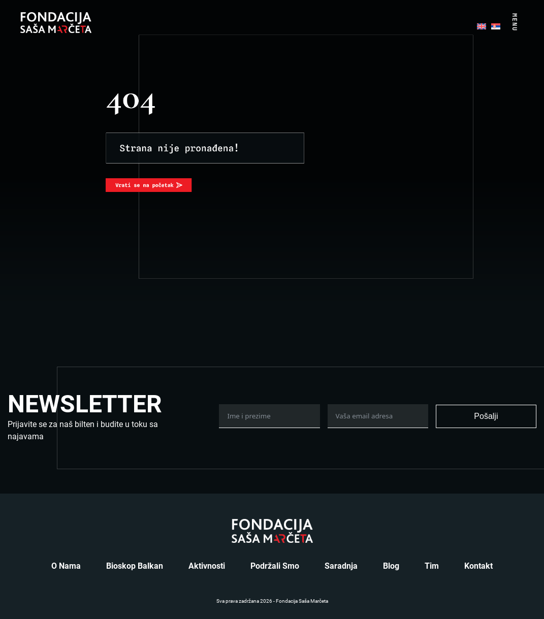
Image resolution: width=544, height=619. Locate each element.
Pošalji (486, 416)
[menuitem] (481, 25)
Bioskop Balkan (134, 566)
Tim (432, 566)
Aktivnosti (206, 566)
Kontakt (478, 566)
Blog (391, 566)
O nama (66, 566)
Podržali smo (274, 566)
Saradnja (341, 566)
